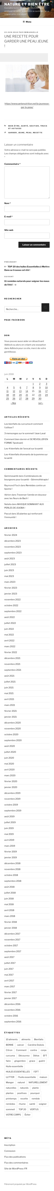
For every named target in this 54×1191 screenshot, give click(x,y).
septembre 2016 (12, 1021)
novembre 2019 (12, 799)
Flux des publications (15, 1157)
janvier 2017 (10, 998)
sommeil (10, 1109)
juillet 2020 (10, 752)
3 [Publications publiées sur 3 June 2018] (46, 384)
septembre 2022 (12, 611)
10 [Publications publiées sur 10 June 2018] (46, 387)
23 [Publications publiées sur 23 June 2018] (39, 395)
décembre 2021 (12, 658)
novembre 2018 (12, 869)
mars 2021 (9, 705)
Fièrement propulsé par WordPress (20, 1184)
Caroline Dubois (36, 1045)
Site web (8, 230)
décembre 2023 (12, 541)
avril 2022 (9, 640)
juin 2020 (9, 758)
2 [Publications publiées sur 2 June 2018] (39, 384)
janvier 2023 (10, 593)
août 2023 (9, 558)
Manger (10, 1082)
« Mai (13, 403)
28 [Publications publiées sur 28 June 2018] (26, 398)
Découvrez (24, 1055)
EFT (45, 1055)
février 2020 (10, 781)
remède (36, 1098)
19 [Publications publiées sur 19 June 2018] (14, 395)
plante (35, 1088)
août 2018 (9, 887)
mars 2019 (9, 846)
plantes (10, 1093)
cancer (20, 1045)
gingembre (20, 1061)
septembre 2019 (12, 810)
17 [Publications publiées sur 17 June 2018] (46, 391)
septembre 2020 (13, 740)
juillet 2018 (10, 892)
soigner (43, 1104)
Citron (9, 1050)
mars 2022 (9, 646)
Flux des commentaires (16, 1162)
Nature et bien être (26, 4)
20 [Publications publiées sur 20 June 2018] (20, 395)
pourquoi (35, 1093)
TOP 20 (22, 1109)
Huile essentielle (14, 1066)
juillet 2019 (10, 822)
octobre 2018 (11, 875)
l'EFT (36, 1071)
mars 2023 (9, 582)
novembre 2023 (12, 547)
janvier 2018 (10, 928)
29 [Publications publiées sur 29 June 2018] (33, 398)
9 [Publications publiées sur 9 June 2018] (40, 387)
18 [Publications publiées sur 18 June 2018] (7, 395)
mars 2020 (9, 775)
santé (32, 1104)
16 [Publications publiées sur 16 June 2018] (40, 391)
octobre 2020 (11, 734)
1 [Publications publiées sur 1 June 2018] (33, 384)
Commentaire (12, 164)
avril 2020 (9, 769)
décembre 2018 (12, 863)
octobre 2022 (11, 605)
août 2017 (9, 957)
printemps (11, 1098)
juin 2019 (9, 828)
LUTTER (10, 1077)
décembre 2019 (12, 793)
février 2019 (10, 851)
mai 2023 (9, 576)
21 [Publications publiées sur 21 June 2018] (27, 395)
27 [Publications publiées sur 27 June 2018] (20, 398)
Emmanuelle (31, 32)
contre (33, 1050)
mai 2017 (9, 975)
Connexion (9, 1151)
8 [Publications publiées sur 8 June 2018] (33, 387)
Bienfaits (38, 1039)
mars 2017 (9, 986)
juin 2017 (9, 969)
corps (44, 1050)
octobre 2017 (11, 945)
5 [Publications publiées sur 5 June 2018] (14, 387)
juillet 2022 (10, 623)
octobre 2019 (11, 804)
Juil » (40, 403)
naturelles (11, 1088)
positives (22, 1093)
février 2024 (10, 535)
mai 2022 (9, 634)
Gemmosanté (11, 476)
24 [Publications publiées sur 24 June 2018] (46, 395)
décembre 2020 (12, 722)
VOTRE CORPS (13, 1114)
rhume (22, 1104)
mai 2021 (9, 693)
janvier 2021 (10, 717)
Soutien (34, 126)
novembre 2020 (12, 728)
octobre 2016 (11, 1016)
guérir (42, 1061)
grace (32, 1061)
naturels (24, 1088)
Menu (27, 22)
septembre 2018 (12, 881)
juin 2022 (9, 629)
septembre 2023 (13, 552)
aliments (25, 1039)
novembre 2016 (12, 1010)
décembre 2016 (12, 1004)
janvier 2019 (10, 857)
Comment (21, 1050)
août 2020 (9, 746)
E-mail (8, 216)
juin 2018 (9, 898)
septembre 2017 (12, 951)
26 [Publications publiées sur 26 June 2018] (14, 398)
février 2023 (10, 588)
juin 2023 (9, 570)
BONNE (9, 1045)
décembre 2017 (12, 933)
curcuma (10, 1055)
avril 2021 (9, 699)
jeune (21, 133)
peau (29, 133)
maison (43, 1077)
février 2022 (10, 652)
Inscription (9, 1145)
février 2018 (10, 922)
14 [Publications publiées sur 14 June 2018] (27, 391)
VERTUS (34, 1109)
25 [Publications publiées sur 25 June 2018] (7, 398)
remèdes (10, 1104)
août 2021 (9, 676)
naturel (21, 1082)
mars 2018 (9, 916)
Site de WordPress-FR (15, 1168)
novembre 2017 (12, 939)
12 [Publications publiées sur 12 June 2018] (14, 391)
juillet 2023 (10, 564)
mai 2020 (9, 763)
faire (8, 1061)
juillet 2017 (10, 963)
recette (38, 133)
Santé (24, 126)
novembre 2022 (12, 599)
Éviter (28, 1114)
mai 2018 (9, 904)
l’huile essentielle (27, 1077)
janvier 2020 (10, 787)
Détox (36, 1055)
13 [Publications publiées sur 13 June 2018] (20, 391)
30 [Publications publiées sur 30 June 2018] (39, 398)
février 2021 (10, 711)
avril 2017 (9, 980)
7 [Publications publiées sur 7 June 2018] (27, 387)
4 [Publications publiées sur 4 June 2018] (7, 387)
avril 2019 (9, 840)
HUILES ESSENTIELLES (18, 1071)
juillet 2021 (10, 681)
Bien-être (14, 126)
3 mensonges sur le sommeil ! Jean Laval (25, 433)
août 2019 (9, 816)
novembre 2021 (12, 664)
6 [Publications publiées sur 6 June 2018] (20, 387)
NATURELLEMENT (38, 1082)
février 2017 (10, 992)
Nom (7, 203)
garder (12, 133)
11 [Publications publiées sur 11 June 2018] (7, 391)
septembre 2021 (12, 670)
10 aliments (12, 1039)
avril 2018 (9, 910)
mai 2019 (9, 834)
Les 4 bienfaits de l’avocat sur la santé (23, 448)
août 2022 (9, 617)
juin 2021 (9, 687)
